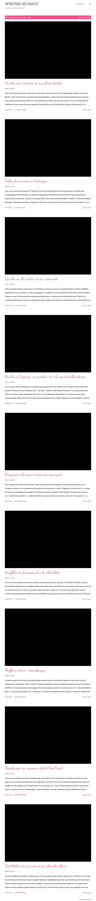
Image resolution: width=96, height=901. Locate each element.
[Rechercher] (80, 4)
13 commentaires (20, 501)
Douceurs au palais (21, 4)
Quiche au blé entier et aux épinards (31, 278)
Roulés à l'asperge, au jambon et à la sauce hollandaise (45, 376)
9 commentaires (19, 207)
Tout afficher (84, 17)
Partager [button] (8, 110)
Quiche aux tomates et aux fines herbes (33, 83)
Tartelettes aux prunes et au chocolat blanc (36, 865)
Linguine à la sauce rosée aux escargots (33, 474)
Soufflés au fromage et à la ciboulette (32, 572)
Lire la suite (87, 110)
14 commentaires (20, 403)
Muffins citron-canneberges (25, 670)
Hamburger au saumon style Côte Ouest (34, 768)
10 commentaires (20, 795)
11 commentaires (20, 599)
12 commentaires (20, 110)
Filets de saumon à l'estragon (26, 180)
